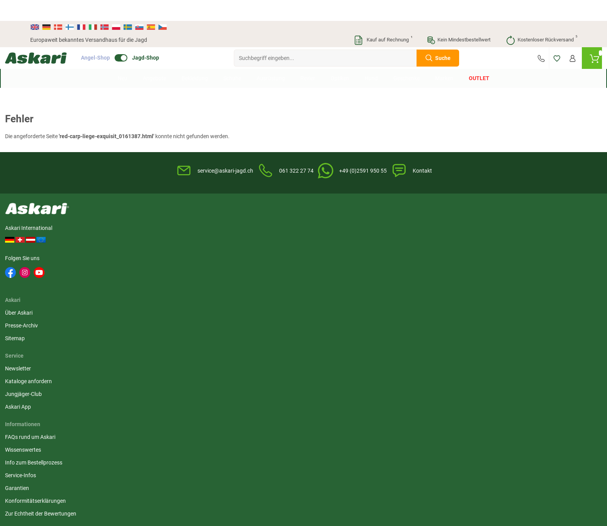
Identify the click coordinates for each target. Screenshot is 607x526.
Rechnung (505, 254)
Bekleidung (195, 57)
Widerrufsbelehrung (424, 228)
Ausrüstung (271, 57)
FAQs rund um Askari (333, 215)
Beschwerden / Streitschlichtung (439, 287)
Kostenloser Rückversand (541, 19)
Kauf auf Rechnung (383, 19)
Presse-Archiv (156, 228)
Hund (371, 57)
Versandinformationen (57, 484)
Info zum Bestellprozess (336, 241)
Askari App (229, 254)
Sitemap (149, 241)
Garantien (320, 267)
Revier (307, 57)
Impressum (414, 275)
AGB (406, 215)
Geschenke (406, 57)
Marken (444, 57)
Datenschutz (416, 241)
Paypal (501, 241)
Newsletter (229, 215)
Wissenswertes (326, 228)
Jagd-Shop (170, 37)
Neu (122, 57)
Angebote (154, 57)
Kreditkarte (506, 228)
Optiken (340, 57)
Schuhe (232, 57)
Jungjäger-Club (234, 241)
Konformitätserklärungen (338, 279)
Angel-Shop (120, 37)
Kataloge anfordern (239, 228)
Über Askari (153, 215)
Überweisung (509, 215)
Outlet (479, 57)
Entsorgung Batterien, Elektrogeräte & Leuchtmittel (435, 258)
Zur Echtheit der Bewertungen (343, 292)
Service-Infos (323, 254)
